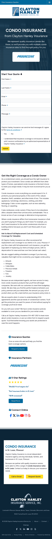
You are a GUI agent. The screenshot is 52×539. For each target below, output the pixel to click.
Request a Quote (18, 349)
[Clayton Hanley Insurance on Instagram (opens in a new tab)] (31, 529)
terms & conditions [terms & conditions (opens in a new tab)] (13, 130)
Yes (5, 134)
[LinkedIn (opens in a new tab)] (18, 415)
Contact (44, 521)
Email (4, 96)
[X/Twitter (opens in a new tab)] (14, 415)
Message (5, 114)
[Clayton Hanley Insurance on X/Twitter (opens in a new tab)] (20, 529)
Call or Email (16, 477)
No (12, 134)
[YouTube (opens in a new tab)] (22, 415)
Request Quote (34, 477)
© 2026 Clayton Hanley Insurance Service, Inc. (16, 521)
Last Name (6, 88)
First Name (6, 79)
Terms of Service (30, 535)
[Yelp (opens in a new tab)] (29, 415)
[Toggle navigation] (49, 2)
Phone (4, 105)
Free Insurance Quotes (10, 2)
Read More (15, 401)
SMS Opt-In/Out (6, 535)
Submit (5, 149)
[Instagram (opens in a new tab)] (26, 415)
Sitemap (26, 525)
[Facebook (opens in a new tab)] (11, 415)
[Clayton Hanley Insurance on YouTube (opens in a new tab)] (28, 529)
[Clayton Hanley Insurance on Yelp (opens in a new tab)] (35, 529)
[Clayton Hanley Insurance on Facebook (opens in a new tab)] (16, 529)
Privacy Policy (18, 535)
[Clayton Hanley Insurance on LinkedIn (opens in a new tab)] (24, 529)
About (36, 521)
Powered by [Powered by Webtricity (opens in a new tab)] (43, 535)
